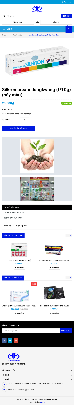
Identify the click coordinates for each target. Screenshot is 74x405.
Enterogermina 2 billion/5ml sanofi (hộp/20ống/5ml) (24, 306)
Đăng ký (56, 22)
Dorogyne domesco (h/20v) (19, 260)
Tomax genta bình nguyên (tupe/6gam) (55, 260)
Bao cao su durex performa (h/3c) (54, 306)
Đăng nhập (18, 22)
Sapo (42, 402)
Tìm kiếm (66, 16)
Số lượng (6, 120)
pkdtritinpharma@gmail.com (23, 390)
